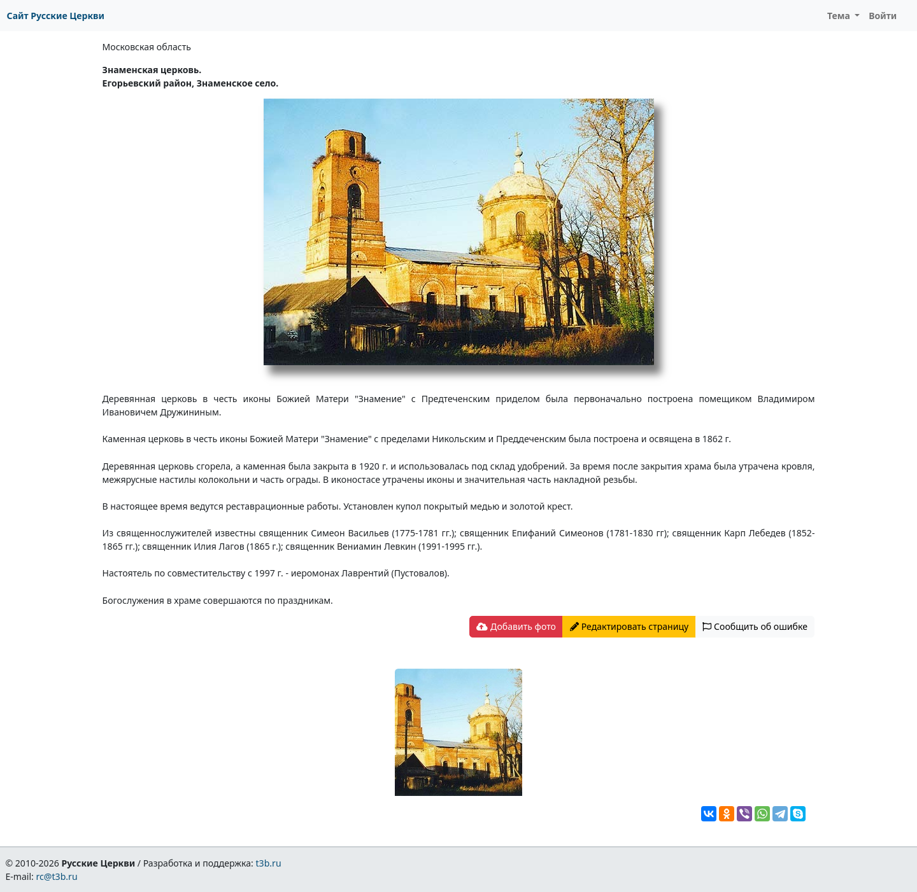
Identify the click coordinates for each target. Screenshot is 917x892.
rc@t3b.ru (57, 876)
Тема (840, 16)
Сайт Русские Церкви (55, 16)
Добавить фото (515, 626)
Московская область (147, 47)
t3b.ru (268, 863)
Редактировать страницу (629, 626)
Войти (883, 16)
